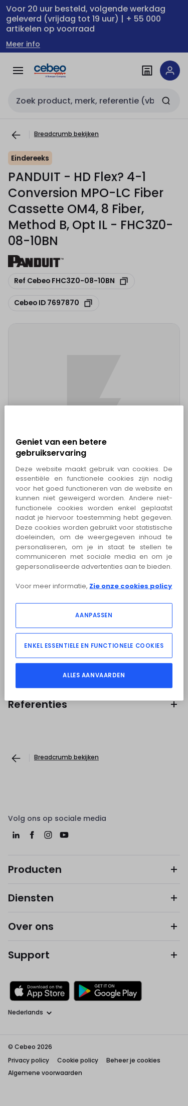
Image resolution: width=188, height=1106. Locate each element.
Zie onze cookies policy (130, 585)
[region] (94, 553)
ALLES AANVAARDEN (94, 675)
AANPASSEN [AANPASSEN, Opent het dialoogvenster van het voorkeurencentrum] (93, 615)
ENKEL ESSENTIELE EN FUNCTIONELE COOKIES (93, 646)
